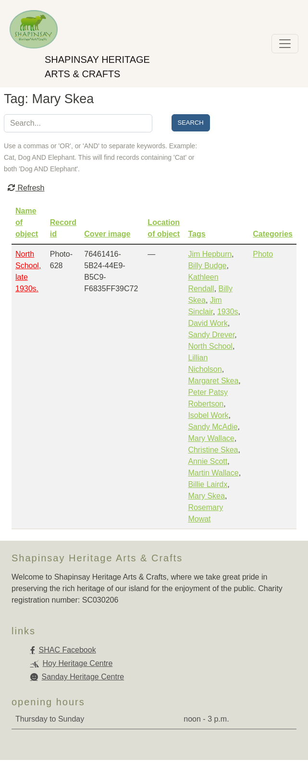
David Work (207, 323)
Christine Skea (213, 450)
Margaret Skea (213, 381)
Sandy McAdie (212, 427)
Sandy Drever (211, 335)
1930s (227, 312)
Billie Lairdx (207, 484)
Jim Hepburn (210, 254)
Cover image (107, 234)
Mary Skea (206, 496)
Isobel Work (208, 415)
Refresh (26, 188)
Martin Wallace (213, 473)
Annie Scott (207, 461)
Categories (273, 234)
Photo (263, 254)
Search (191, 122)
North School (210, 346)
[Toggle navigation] (284, 43)
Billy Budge (207, 265)
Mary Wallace (211, 438)
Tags (196, 234)
